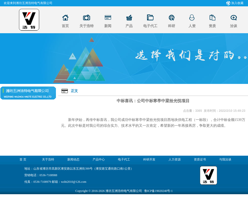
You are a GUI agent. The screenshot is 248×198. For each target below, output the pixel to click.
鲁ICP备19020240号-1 (158, 191)
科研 (171, 26)
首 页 (22, 159)
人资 (192, 26)
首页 (65, 26)
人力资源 (175, 159)
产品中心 (99, 159)
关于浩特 (86, 26)
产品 (129, 26)
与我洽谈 (225, 159)
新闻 (107, 26)
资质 (212, 26)
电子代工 (150, 26)
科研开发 (149, 159)
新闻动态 (73, 159)
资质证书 (200, 159)
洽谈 (233, 26)
